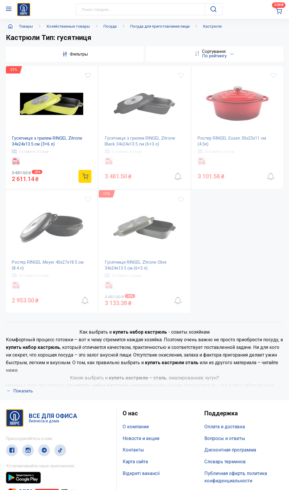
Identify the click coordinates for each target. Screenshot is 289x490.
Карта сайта (135, 461)
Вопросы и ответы (224, 438)
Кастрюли (212, 26)
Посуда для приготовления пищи (160, 26)
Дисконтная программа (230, 450)
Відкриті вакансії (141, 473)
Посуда (110, 26)
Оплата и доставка (224, 426)
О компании (136, 426)
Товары (26, 26)
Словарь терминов (225, 461)
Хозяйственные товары (68, 26)
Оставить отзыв (30, 151)
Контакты (133, 450)
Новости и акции (141, 438)
